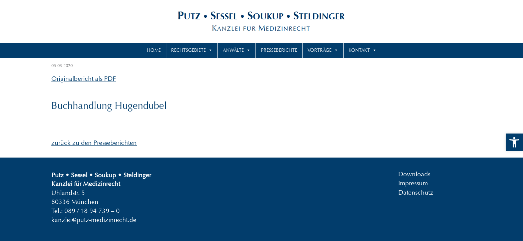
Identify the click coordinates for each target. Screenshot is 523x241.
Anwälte (233, 50)
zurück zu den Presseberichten (94, 143)
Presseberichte (279, 50)
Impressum (413, 183)
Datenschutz (415, 192)
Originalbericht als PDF (83, 78)
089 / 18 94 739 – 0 (92, 211)
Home (154, 50)
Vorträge (320, 50)
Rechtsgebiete (188, 50)
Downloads (414, 174)
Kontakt (359, 50)
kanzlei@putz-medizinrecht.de (93, 220)
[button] (514, 142)
